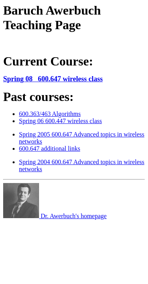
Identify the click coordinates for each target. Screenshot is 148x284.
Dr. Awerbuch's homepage (55, 216)
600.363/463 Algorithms (50, 113)
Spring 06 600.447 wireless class (60, 121)
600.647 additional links (49, 148)
